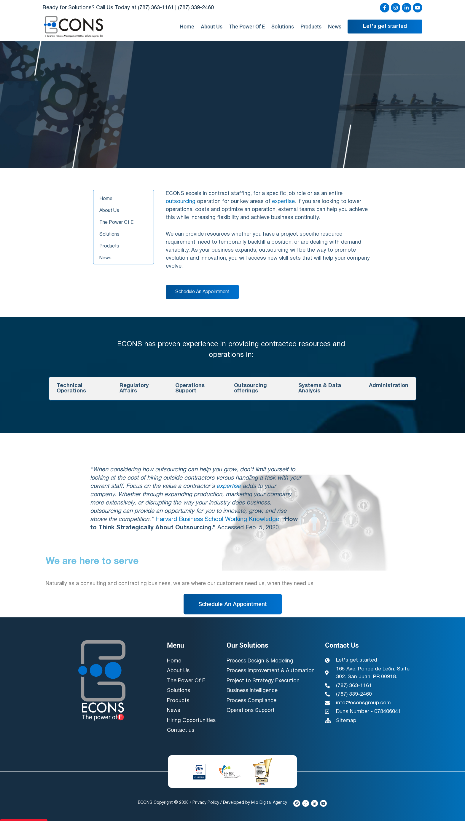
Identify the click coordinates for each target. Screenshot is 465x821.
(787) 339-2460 (196, 7)
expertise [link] (283, 201)
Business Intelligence (252, 698)
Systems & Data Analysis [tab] (319, 388)
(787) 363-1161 (156, 7)
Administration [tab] (388, 385)
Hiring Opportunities (191, 719)
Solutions (282, 27)
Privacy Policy (206, 802)
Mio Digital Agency (270, 802)
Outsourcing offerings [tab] (250, 388)
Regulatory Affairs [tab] (134, 388)
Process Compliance (252, 708)
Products (310, 27)
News (334, 27)
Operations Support (251, 718)
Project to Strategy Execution (263, 688)
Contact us (181, 729)
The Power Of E (247, 27)
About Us (211, 27)
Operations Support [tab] (190, 388)
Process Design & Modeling (260, 661)
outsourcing (180, 201)
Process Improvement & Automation (256, 674)
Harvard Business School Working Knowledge (217, 519)
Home (187, 27)
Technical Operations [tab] (71, 388)
